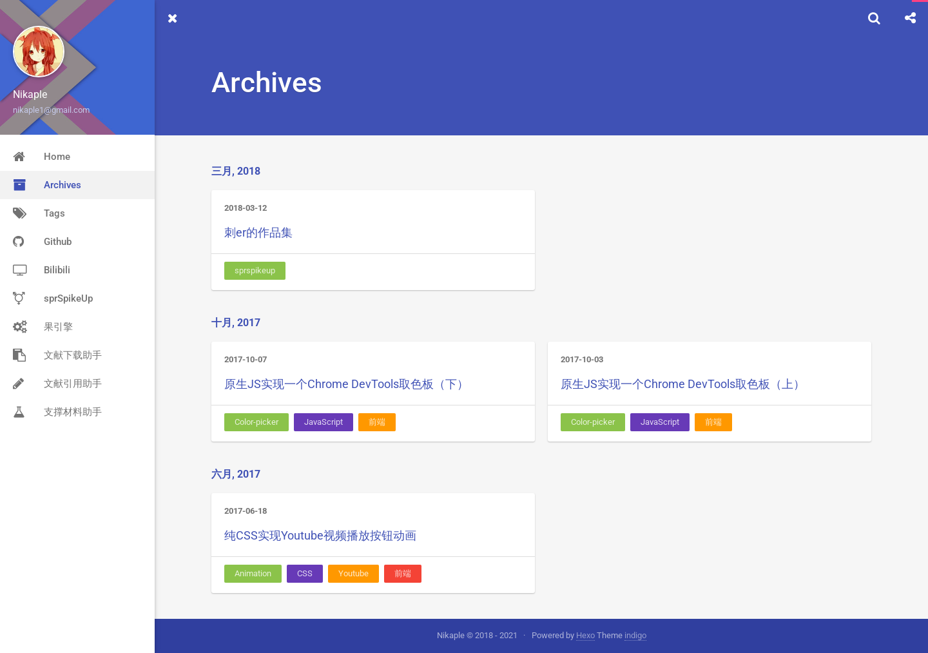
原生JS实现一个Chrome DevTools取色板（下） (346, 384)
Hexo (585, 635)
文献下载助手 (57, 355)
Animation (253, 573)
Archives (47, 185)
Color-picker (256, 422)
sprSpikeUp (53, 298)
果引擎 (43, 327)
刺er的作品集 (258, 232)
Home (41, 156)
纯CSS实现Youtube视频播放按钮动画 (320, 535)
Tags (39, 213)
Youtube (353, 573)
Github (42, 242)
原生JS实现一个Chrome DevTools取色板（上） (683, 384)
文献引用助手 (57, 383)
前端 (377, 422)
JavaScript (323, 422)
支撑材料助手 (57, 412)
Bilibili (41, 270)
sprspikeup (255, 270)
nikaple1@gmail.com (51, 110)
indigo (635, 635)
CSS (305, 573)
